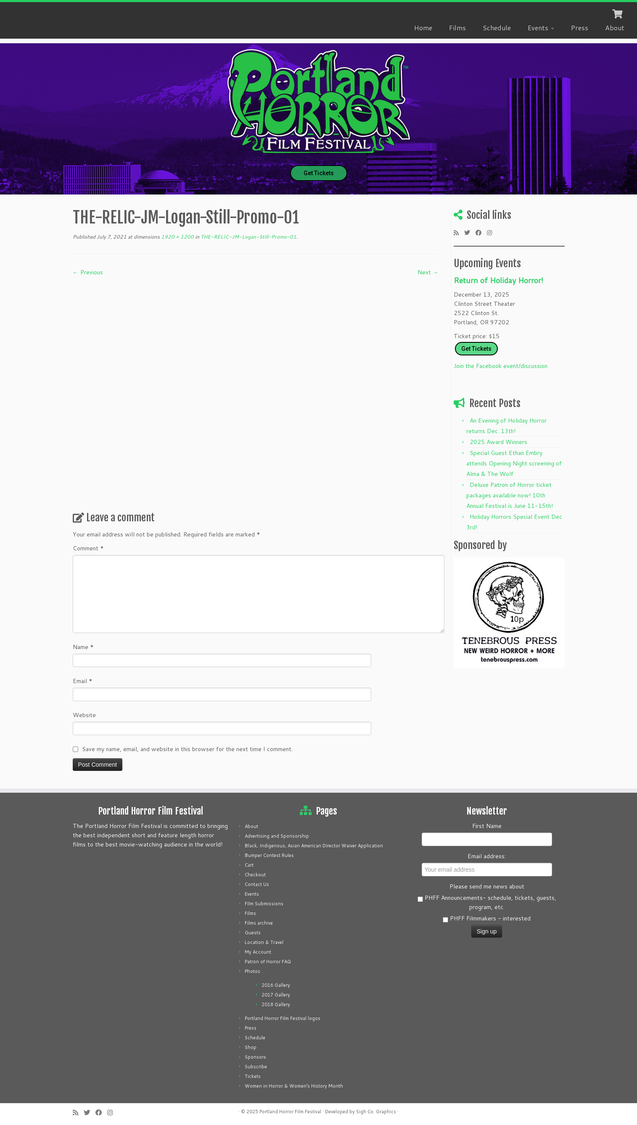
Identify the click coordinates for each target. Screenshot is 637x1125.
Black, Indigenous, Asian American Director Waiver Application (314, 845)
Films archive (259, 923)
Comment (88, 548)
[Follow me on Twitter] (470, 232)
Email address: (487, 856)
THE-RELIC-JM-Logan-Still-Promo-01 (247, 236)
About (614, 27)
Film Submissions (264, 903)
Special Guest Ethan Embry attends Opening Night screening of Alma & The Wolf (514, 463)
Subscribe (256, 1066)
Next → (428, 272)
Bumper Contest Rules (269, 855)
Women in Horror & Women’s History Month (294, 1086)
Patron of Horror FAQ (268, 961)
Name (83, 647)
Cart (249, 865)
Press (579, 27)
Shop (250, 1047)
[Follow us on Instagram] (492, 232)
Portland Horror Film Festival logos (282, 1018)
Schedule (497, 27)
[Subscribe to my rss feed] (459, 232)
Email (83, 681)
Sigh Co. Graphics (376, 1111)
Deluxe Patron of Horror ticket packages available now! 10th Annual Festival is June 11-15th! (509, 495)
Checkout (255, 874)
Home (423, 27)
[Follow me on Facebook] (481, 232)
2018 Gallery (276, 1004)
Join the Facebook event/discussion (500, 366)
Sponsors (255, 1057)
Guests (253, 932)
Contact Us (257, 884)
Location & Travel (264, 942)
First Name (487, 826)
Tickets (253, 1076)
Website (84, 715)
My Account (258, 952)
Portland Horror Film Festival (290, 1111)
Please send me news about (486, 886)
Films (457, 27)
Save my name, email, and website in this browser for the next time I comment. (187, 749)
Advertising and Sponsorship (277, 836)
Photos (252, 971)
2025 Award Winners (498, 442)
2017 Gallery (276, 994)
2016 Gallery (276, 985)
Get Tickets (319, 173)
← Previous (88, 272)
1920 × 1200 (177, 236)
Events (541, 27)
